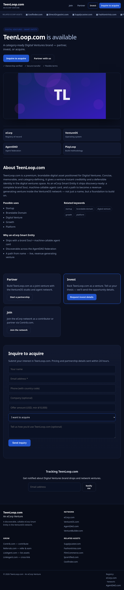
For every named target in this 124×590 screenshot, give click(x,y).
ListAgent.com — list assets (16, 552)
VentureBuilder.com (73, 530)
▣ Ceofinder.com (34, 14)
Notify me (89, 486)
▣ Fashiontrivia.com (107, 14)
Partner (81, 5)
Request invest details (81, 297)
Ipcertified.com (71, 557)
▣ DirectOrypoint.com (58, 14)
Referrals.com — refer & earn (17, 548)
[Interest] (62, 417)
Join (71, 5)
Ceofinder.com (71, 561)
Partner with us (42, 58)
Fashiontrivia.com (72, 548)
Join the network (19, 330)
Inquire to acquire (110, 5)
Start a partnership (20, 297)
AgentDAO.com (71, 526)
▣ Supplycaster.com (83, 14)
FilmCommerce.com (73, 552)
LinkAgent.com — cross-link (16, 557)
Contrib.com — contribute (15, 543)
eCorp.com (69, 517)
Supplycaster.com (72, 543)
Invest (93, 5)
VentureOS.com (71, 521)
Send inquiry (19, 443)
